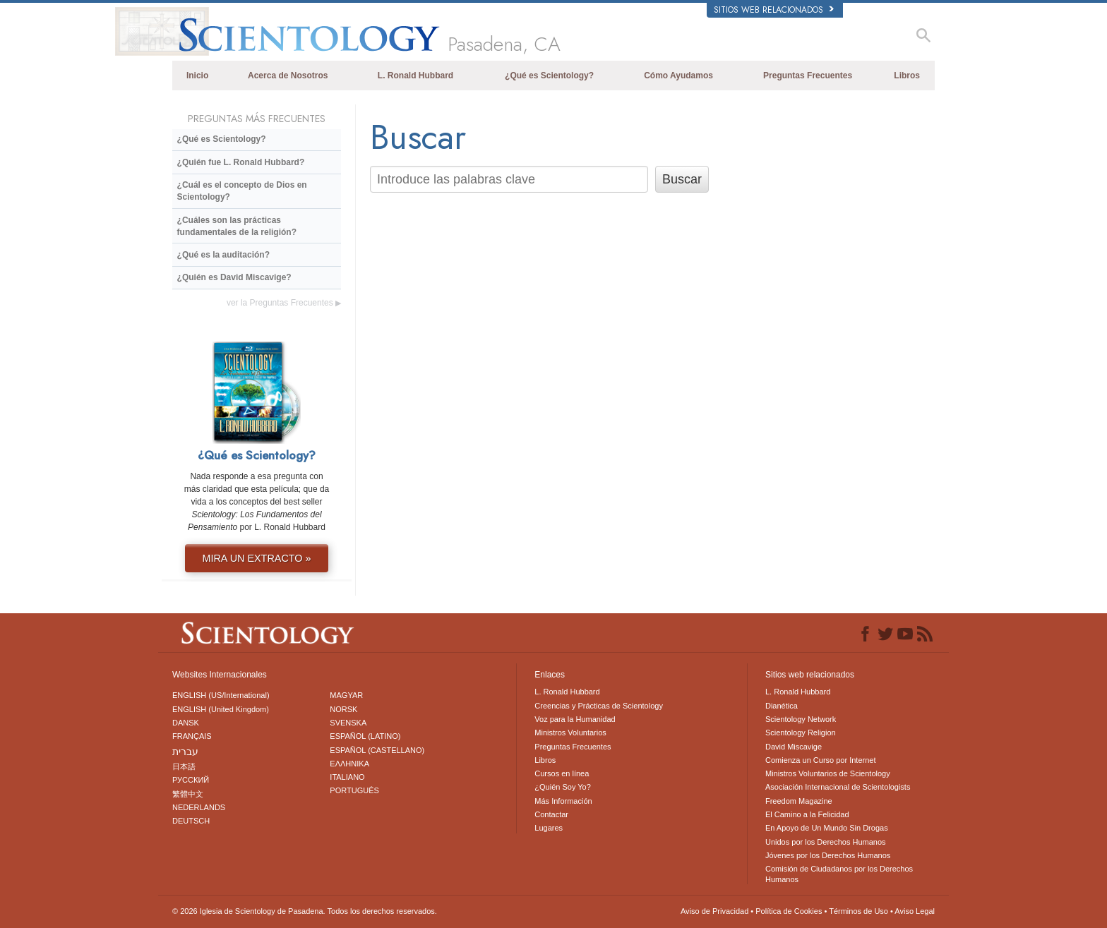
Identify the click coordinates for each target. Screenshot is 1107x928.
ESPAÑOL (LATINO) (365, 736)
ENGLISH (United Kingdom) (220, 709)
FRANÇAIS (192, 736)
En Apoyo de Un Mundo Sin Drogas (826, 828)
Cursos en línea (561, 773)
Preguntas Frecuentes (807, 75)
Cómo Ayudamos (678, 75)
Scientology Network (800, 719)
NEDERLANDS (198, 807)
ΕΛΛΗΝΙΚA (349, 763)
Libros (907, 75)
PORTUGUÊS (354, 790)
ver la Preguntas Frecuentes (284, 303)
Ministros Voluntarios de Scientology (827, 773)
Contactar (551, 814)
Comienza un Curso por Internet (820, 760)
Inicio (197, 75)
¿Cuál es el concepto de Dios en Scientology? (242, 191)
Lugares (548, 828)
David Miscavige (793, 746)
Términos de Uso (858, 911)
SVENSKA (348, 722)
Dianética (781, 705)
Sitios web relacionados (774, 10)
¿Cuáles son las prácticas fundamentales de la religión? (237, 226)
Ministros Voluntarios (570, 732)
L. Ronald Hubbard (415, 75)
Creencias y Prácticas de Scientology (598, 705)
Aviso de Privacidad (714, 911)
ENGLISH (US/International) (221, 695)
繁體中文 (187, 794)
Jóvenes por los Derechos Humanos (827, 855)
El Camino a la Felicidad (807, 814)
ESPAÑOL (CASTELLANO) (377, 750)
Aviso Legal (914, 911)
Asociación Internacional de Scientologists (837, 787)
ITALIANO (347, 777)
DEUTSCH (191, 820)
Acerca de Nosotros (288, 75)
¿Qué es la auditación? (223, 255)
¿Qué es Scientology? (549, 75)
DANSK (185, 722)
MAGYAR (346, 695)
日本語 (184, 766)
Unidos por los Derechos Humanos (825, 842)
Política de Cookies (788, 911)
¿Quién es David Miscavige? (234, 277)
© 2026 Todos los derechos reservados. (304, 911)
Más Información (563, 801)
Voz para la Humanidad (574, 719)
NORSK (343, 709)
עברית (185, 751)
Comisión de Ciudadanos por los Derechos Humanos (839, 873)
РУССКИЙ (190, 780)
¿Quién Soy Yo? (562, 787)
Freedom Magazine (798, 801)
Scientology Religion (800, 732)
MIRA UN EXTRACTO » (256, 558)
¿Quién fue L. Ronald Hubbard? (241, 162)
